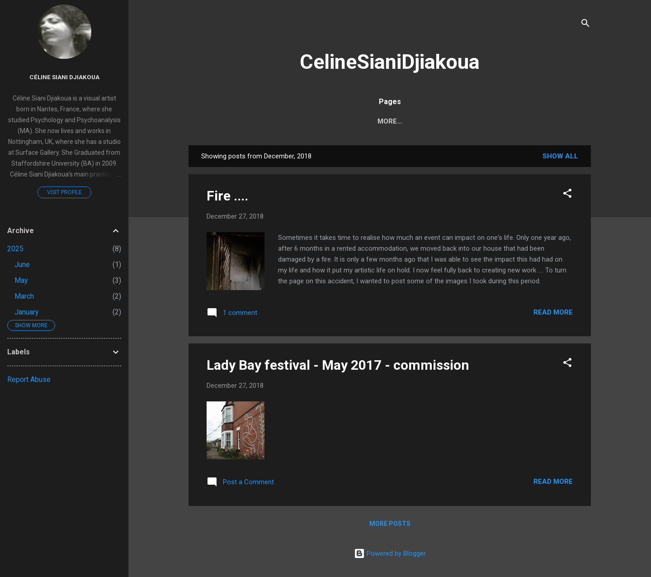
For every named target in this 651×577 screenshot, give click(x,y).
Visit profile (64, 192)
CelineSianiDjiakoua (390, 62)
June (22, 264)
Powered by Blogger (390, 553)
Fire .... (227, 196)
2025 (15, 248)
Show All (560, 156)
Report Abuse (29, 379)
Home (357, 121)
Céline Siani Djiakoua (64, 77)
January (26, 312)
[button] (567, 195)
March (24, 296)
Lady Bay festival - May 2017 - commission (338, 365)
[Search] (585, 24)
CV (428, 121)
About (395, 121)
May (21, 280)
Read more (553, 312)
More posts (389, 523)
